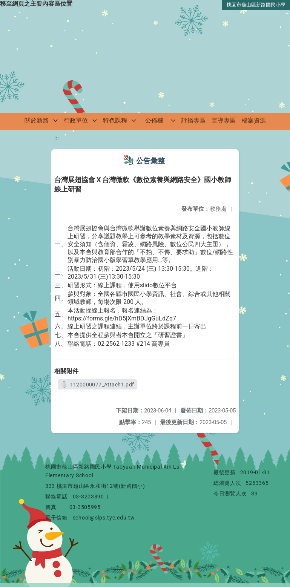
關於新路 (37, 120)
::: (56, 138)
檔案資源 (254, 120)
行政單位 (76, 120)
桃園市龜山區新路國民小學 (256, 5)
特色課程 (115, 120)
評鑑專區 (193, 120)
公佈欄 (154, 120)
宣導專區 (224, 120)
